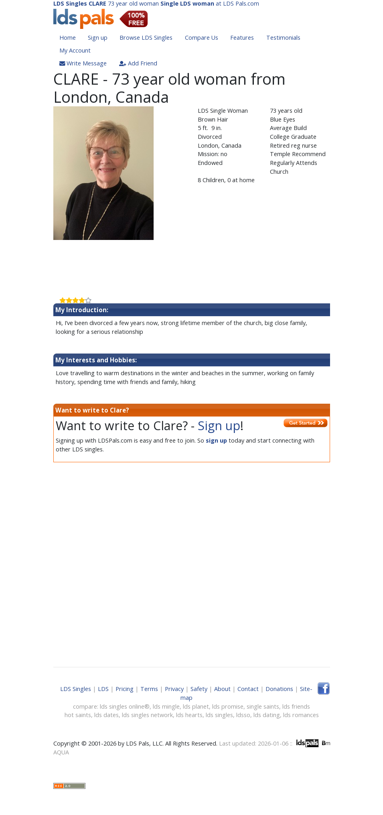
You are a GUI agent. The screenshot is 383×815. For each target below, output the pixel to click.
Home (67, 37)
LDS (103, 689)
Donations (279, 689)
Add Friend (138, 63)
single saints (263, 706)
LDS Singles (75, 689)
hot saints (78, 715)
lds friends (296, 706)
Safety (198, 689)
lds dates (106, 715)
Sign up (97, 37)
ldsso (243, 715)
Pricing (125, 689)
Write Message (83, 63)
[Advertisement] (191, 265)
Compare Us (201, 37)
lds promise (227, 706)
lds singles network (147, 715)
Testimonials (283, 37)
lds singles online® (125, 706)
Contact (248, 689)
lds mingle (166, 706)
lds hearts (189, 715)
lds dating (266, 715)
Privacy (174, 689)
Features (242, 37)
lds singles (219, 715)
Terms (149, 689)
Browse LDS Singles (146, 37)
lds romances (301, 715)
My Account (75, 50)
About (222, 689)
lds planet (196, 706)
